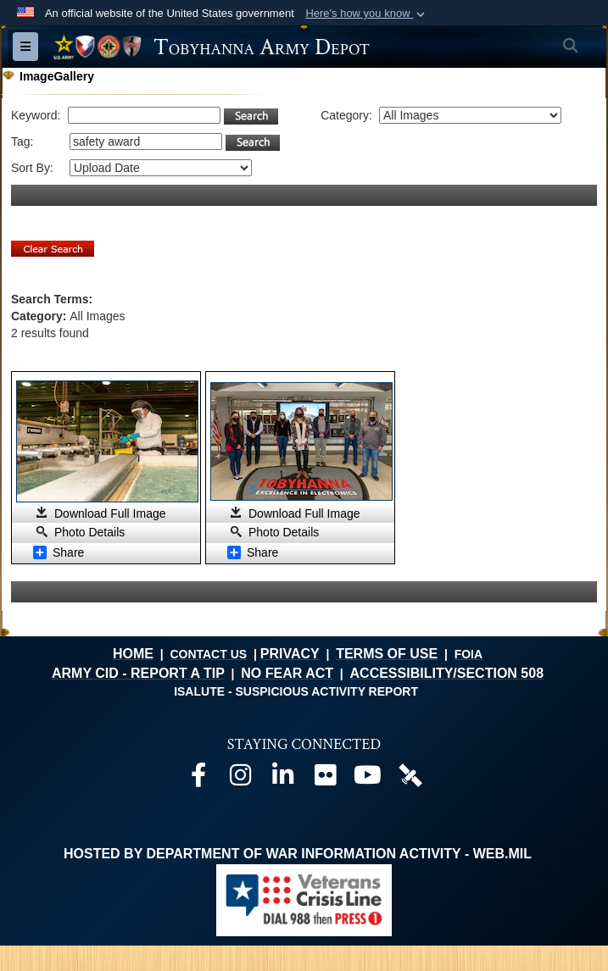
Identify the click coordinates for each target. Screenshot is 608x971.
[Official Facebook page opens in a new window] (198, 779)
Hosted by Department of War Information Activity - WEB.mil (298, 853)
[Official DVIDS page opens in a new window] (410, 774)
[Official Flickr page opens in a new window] (325, 779)
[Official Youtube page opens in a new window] (368, 779)
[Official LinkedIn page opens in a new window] (283, 779)
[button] (366, 13)
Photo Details (89, 532)
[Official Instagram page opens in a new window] (241, 779)
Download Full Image (110, 513)
